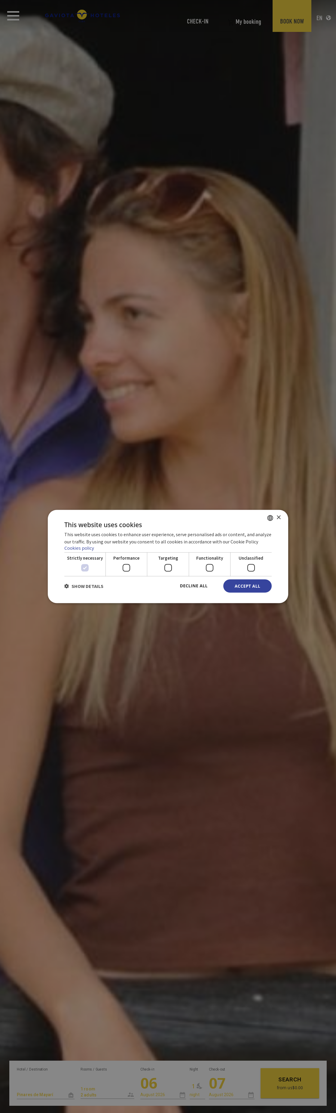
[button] (83, 586)
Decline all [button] (193, 585)
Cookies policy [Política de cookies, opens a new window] (79, 548)
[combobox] (270, 518)
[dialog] (168, 556)
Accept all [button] (247, 586)
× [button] (278, 517)
